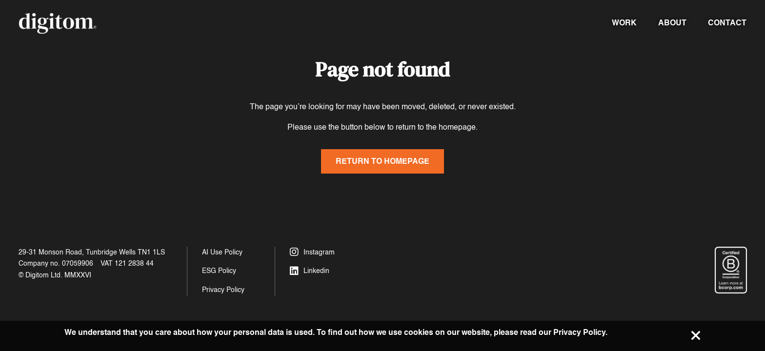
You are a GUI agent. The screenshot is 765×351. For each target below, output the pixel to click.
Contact (727, 22)
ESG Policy (219, 270)
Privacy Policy (223, 289)
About (672, 22)
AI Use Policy (222, 252)
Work (624, 22)
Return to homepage (382, 161)
